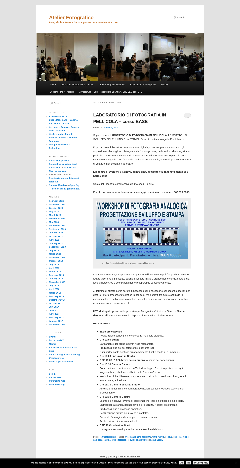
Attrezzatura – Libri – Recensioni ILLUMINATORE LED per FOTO (110, 92)
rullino (186, 437)
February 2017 (56, 317)
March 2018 (55, 293)
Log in (52, 374)
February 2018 (56, 296)
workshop (144, 440)
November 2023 (57, 225)
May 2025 (54, 211)
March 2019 (55, 271)
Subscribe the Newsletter (62, 92)
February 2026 (56, 201)
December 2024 (57, 218)
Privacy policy (201, 462)
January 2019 (56, 278)
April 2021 (54, 240)
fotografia (146, 437)
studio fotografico (120, 440)
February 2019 (56, 275)
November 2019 (57, 257)
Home (53, 84)
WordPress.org (57, 384)
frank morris (158, 437)
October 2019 (56, 261)
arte (126, 437)
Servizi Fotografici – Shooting (64, 354)
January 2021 (56, 243)
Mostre (52, 344)
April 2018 (54, 289)
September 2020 (57, 247)
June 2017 (54, 310)
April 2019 (54, 268)
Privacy (164, 84)
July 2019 (54, 264)
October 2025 (56, 208)
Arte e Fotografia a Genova (112, 84)
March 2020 (55, 254)
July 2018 (54, 285)
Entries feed (55, 377)
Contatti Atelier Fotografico (143, 84)
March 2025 (55, 215)
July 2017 (54, 307)
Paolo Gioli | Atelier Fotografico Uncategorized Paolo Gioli (63, 164)
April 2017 (54, 314)
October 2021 (56, 236)
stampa (106, 440)
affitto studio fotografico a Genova (77, 84)
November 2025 (57, 204)
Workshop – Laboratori (61, 361)
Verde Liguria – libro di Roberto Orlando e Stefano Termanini (63, 137)
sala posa (97, 440)
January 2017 (56, 321)
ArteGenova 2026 (58, 116)
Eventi (52, 337)
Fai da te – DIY (56, 340)
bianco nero (135, 437)
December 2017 (57, 300)
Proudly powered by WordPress (125, 456)
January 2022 (56, 232)
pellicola (177, 437)
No (188, 462)
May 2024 (54, 222)
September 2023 (57, 229)
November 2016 (57, 324)
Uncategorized (109, 437)
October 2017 (56, 303)
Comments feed (57, 381)
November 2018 (57, 282)
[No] (235, 463)
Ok (181, 462)
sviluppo (134, 440)
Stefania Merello (57, 185)
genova (168, 437)
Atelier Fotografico (71, 17)
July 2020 (54, 250)
